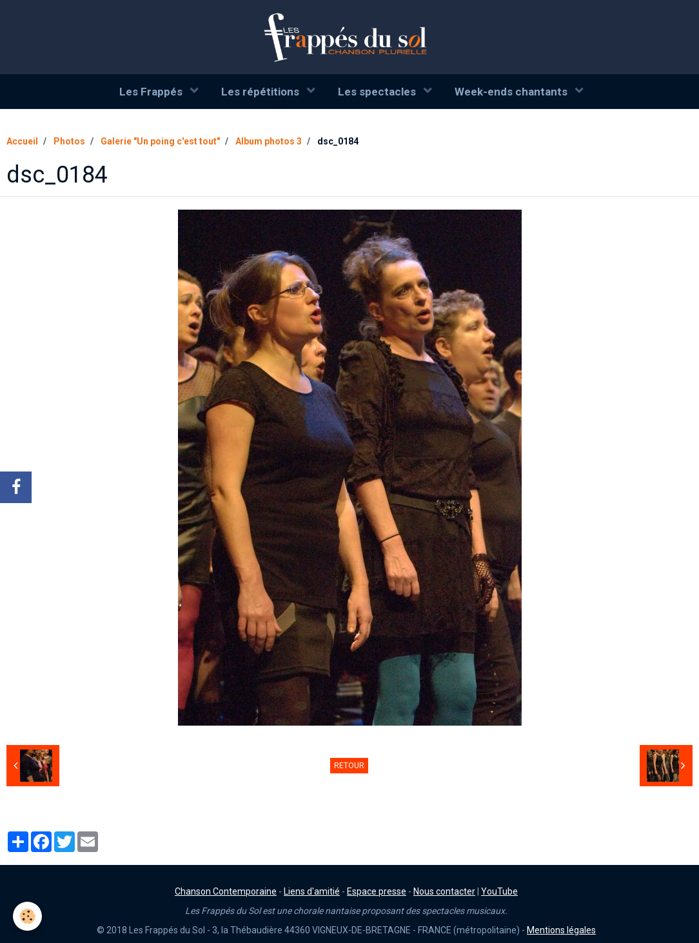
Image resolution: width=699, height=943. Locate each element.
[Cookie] (27, 916)
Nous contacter (444, 891)
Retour (349, 765)
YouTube (499, 891)
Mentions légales (561, 930)
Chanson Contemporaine (226, 891)
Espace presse (376, 891)
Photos (69, 141)
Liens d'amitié (312, 891)
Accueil (22, 141)
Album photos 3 (268, 141)
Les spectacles (378, 91)
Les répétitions (261, 91)
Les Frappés (152, 91)
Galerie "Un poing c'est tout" (160, 141)
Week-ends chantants (512, 91)
